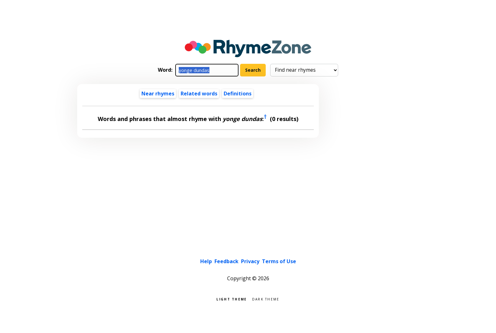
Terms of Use (279, 261)
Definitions (237, 93)
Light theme (231, 299)
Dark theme (266, 299)
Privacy (250, 261)
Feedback (226, 261)
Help (206, 261)
